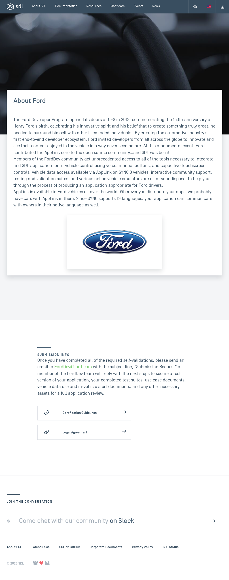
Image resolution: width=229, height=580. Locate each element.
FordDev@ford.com (73, 366)
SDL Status (171, 547)
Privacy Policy (142, 547)
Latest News (41, 547)
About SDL (14, 547)
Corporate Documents (106, 547)
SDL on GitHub (69, 547)
